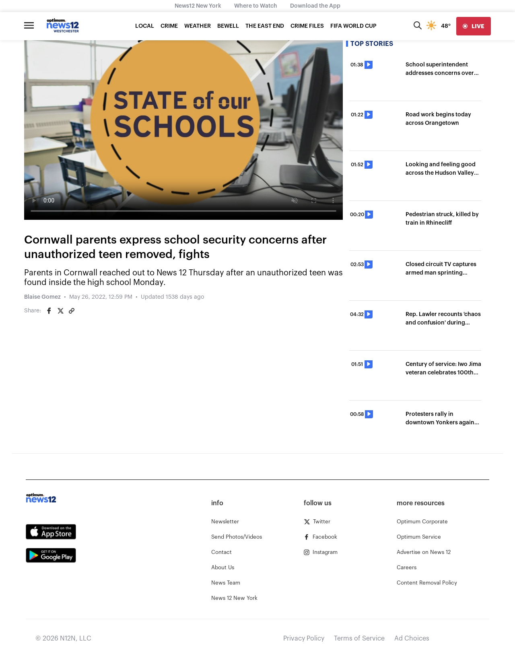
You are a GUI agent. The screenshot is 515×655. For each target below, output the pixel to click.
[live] (473, 26)
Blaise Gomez (42, 297)
